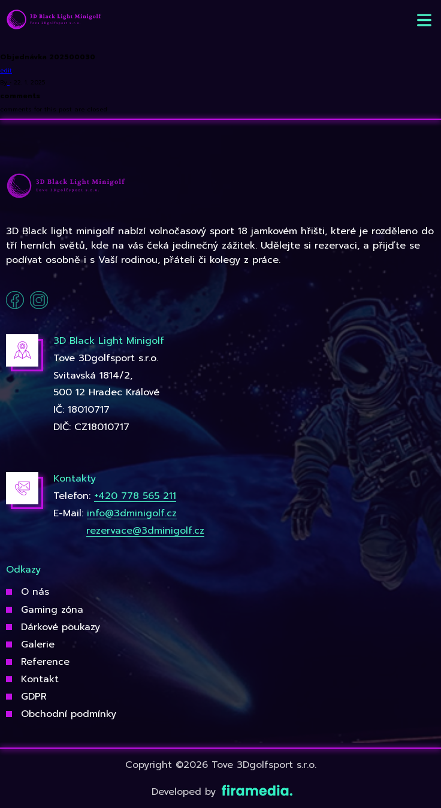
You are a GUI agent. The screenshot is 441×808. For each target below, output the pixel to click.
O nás (35, 591)
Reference (45, 661)
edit (6, 70)
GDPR (34, 696)
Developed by (221, 792)
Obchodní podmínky (68, 714)
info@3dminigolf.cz (132, 513)
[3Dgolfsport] (54, 20)
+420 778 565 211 (135, 496)
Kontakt (40, 679)
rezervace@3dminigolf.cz (145, 530)
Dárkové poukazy (60, 627)
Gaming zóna (52, 609)
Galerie (38, 644)
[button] (424, 20)
